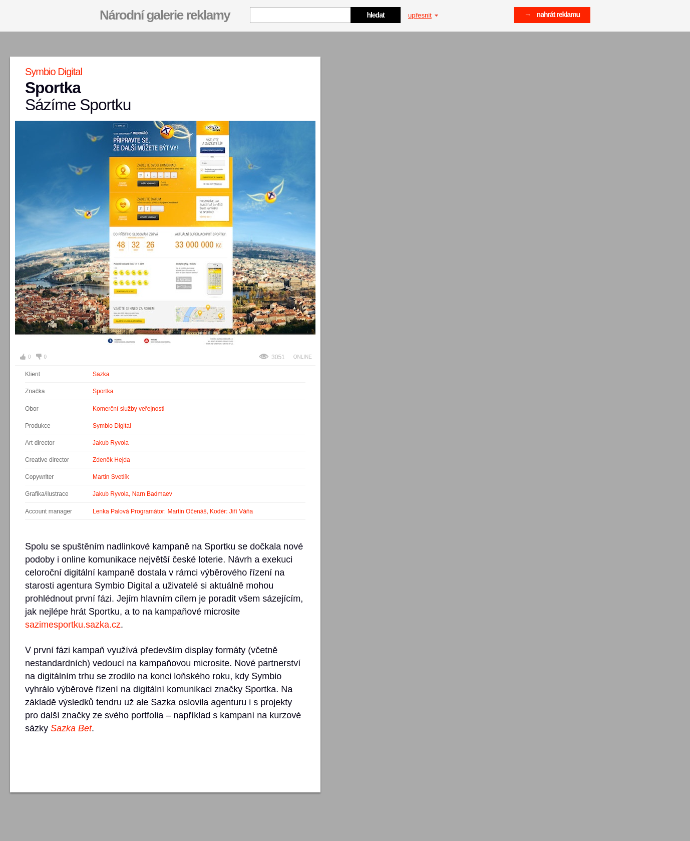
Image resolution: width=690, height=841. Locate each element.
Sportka (103, 391)
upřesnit (423, 15)
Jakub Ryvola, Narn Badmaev (132, 493)
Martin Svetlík (111, 476)
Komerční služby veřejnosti (128, 408)
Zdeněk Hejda (111, 459)
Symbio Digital (112, 425)
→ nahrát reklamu (552, 15)
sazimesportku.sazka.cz (73, 625)
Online (302, 357)
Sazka (101, 374)
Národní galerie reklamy (165, 15)
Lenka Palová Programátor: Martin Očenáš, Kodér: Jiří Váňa (173, 511)
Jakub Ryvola (111, 442)
